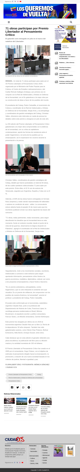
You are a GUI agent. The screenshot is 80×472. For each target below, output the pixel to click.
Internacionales (34, 456)
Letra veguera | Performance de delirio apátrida (66, 75)
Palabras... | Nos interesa (66, 62)
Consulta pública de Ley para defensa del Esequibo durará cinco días (45, 410)
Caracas (32, 449)
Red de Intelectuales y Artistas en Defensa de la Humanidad (25, 377)
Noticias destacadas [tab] (58, 46)
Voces (32, 461)
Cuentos (45, 453)
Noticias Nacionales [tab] (65, 46)
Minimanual (46, 455)
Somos (45, 463)
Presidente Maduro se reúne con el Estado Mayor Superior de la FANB (34, 409)
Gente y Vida (34, 463)
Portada (45, 450)
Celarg (39, 374)
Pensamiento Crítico (14, 381)
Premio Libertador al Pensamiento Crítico (20, 374)
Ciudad (45, 460)
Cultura (32, 458)
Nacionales (33, 451)
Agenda (45, 458)
